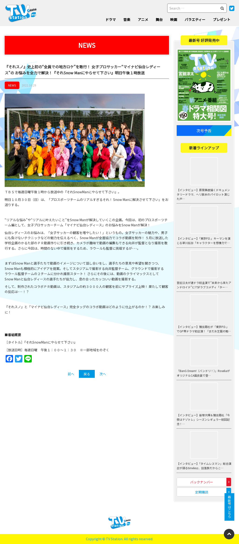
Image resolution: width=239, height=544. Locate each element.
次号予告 (204, 130)
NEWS (12, 85)
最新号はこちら (229, 507)
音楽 (126, 19)
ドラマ (110, 19)
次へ (102, 374)
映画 (173, 19)
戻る (87, 374)
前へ (71, 374)
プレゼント (221, 19)
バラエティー (195, 19)
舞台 (159, 19)
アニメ (143, 19)
